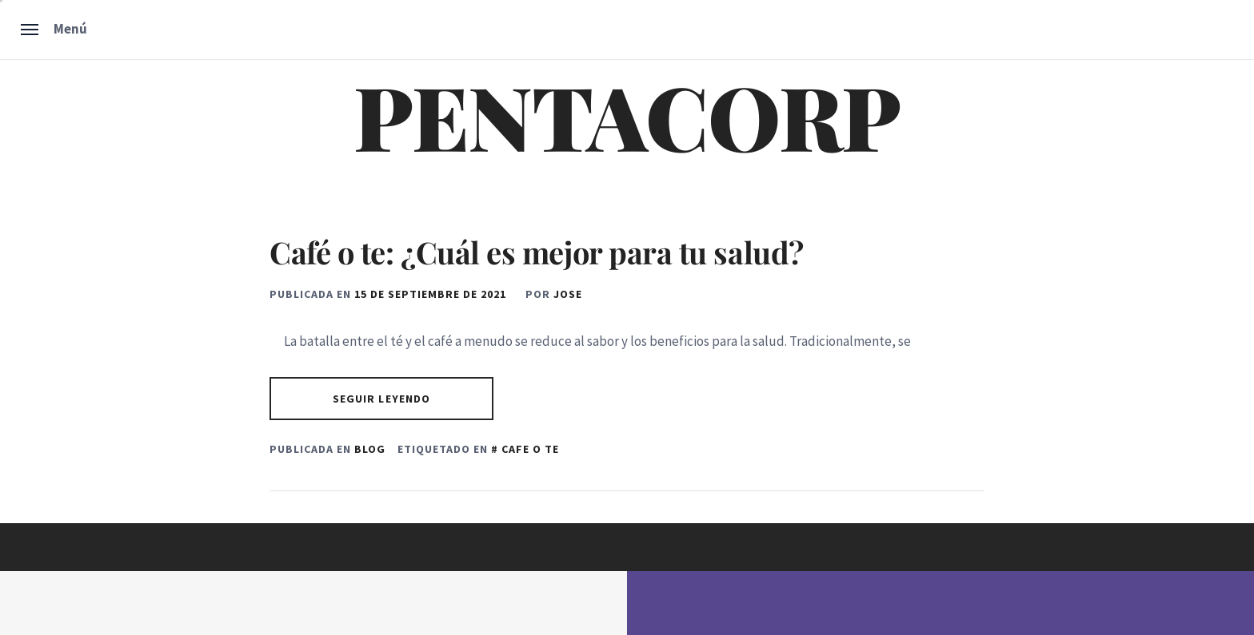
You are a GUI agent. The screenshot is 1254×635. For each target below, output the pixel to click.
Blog (369, 449)
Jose (567, 294)
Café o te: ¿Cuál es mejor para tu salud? (537, 252)
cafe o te (530, 449)
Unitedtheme (559, 603)
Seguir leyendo (382, 398)
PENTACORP (627, 115)
